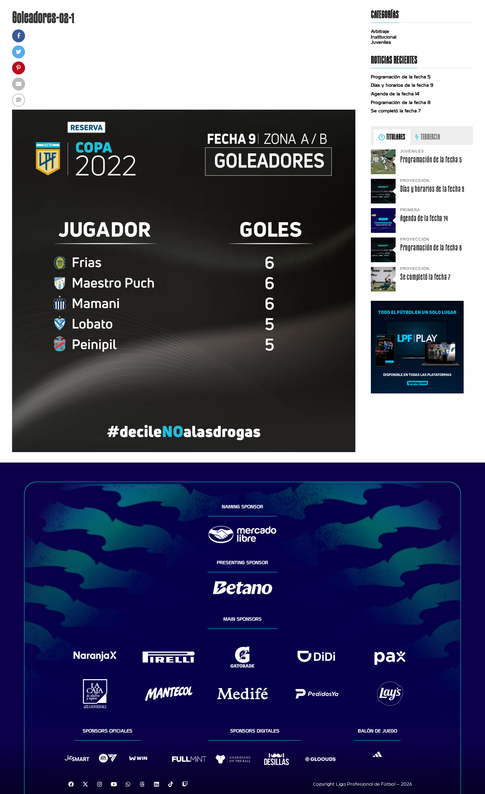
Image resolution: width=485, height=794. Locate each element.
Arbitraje (380, 31)
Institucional (383, 37)
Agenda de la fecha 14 (395, 93)
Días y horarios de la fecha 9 (402, 85)
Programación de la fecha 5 (401, 76)
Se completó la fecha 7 (396, 110)
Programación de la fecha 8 (401, 102)
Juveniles (381, 42)
